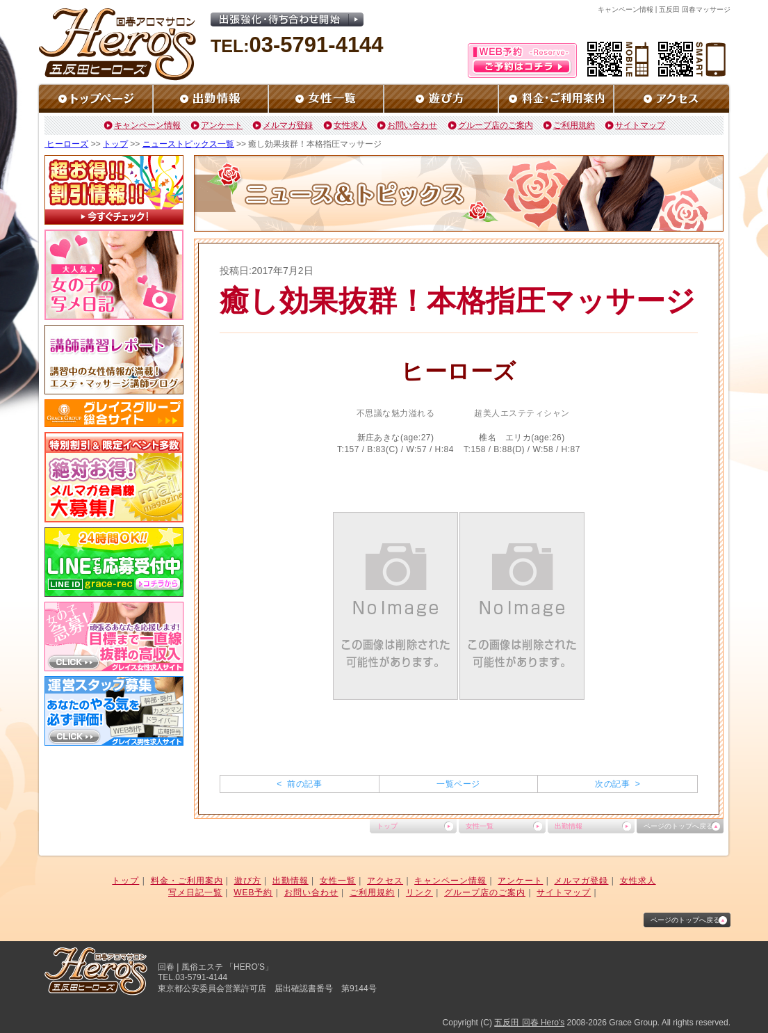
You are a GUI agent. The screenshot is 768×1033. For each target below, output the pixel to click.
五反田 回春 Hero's (529, 1022)
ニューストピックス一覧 (188, 144)
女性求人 (350, 125)
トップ (115, 144)
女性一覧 (479, 826)
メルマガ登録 (288, 125)
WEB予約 (253, 892)
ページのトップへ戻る (678, 826)
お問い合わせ (412, 125)
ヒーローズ (66, 144)
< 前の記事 (299, 784)
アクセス (385, 881)
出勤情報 (568, 826)
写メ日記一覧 (195, 892)
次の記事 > (617, 784)
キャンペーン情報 (147, 125)
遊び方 (247, 881)
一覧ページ (458, 784)
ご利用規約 (574, 125)
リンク (419, 892)
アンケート (222, 125)
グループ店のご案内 (495, 125)
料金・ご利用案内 (187, 881)
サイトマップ (640, 125)
